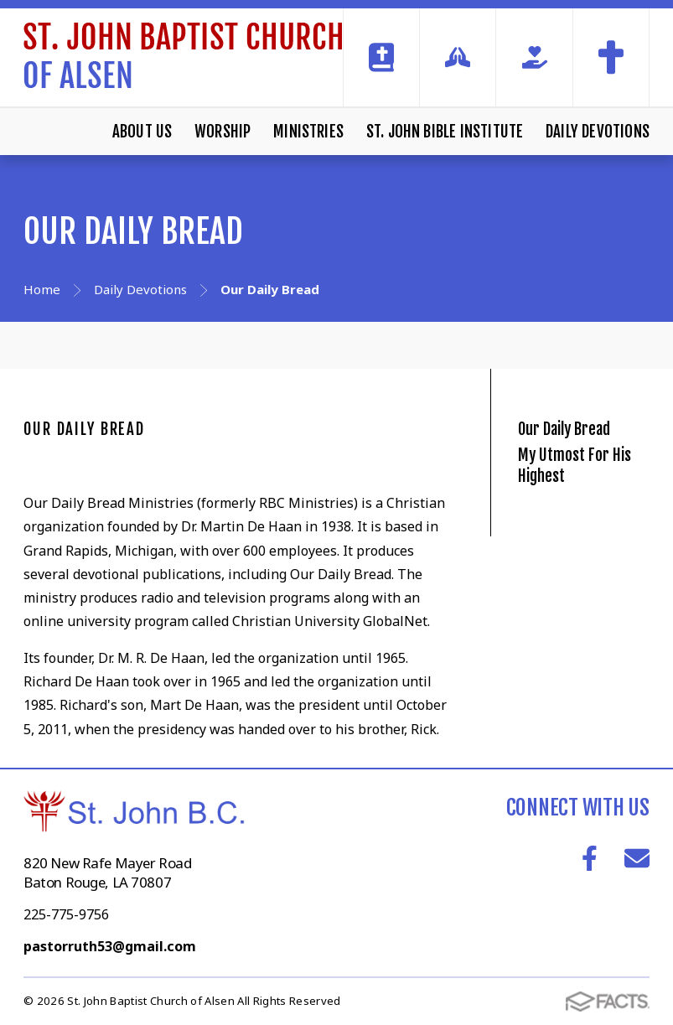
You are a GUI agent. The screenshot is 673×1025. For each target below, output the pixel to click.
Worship (222, 132)
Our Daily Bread (84, 429)
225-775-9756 (66, 914)
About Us (142, 132)
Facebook (590, 858)
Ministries (308, 132)
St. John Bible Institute (445, 132)
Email (637, 858)
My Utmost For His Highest (585, 517)
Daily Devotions (598, 132)
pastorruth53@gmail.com (109, 946)
